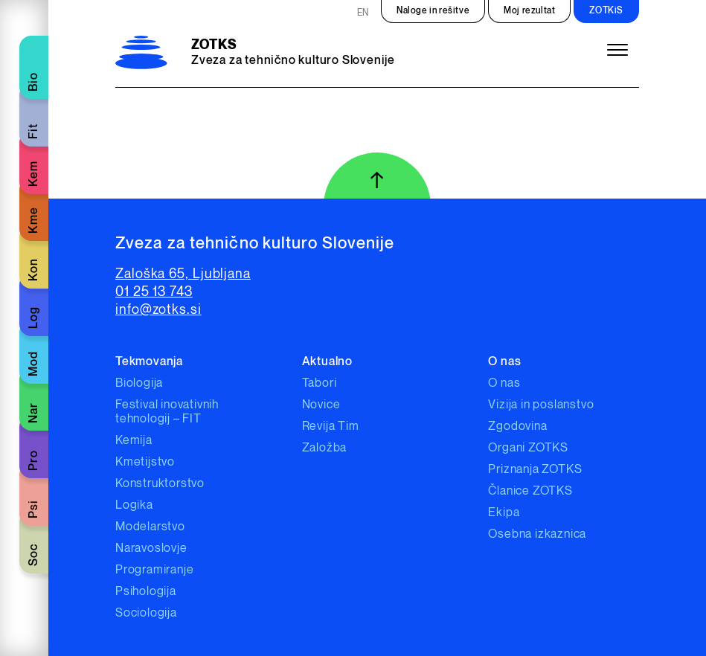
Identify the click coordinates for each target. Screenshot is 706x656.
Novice (321, 405)
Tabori (319, 383)
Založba (324, 448)
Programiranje (154, 570)
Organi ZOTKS (528, 448)
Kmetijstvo (145, 462)
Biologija (139, 383)
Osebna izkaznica (537, 534)
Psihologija (145, 591)
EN (363, 13)
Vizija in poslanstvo (541, 405)
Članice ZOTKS (530, 491)
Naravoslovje (151, 548)
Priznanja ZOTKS (535, 469)
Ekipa (503, 513)
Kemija (134, 440)
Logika (134, 505)
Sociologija (146, 613)
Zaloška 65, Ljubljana (183, 274)
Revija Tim (330, 426)
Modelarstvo (150, 527)
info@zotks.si (158, 310)
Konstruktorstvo (160, 483)
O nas (504, 383)
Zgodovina (517, 426)
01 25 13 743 (154, 292)
